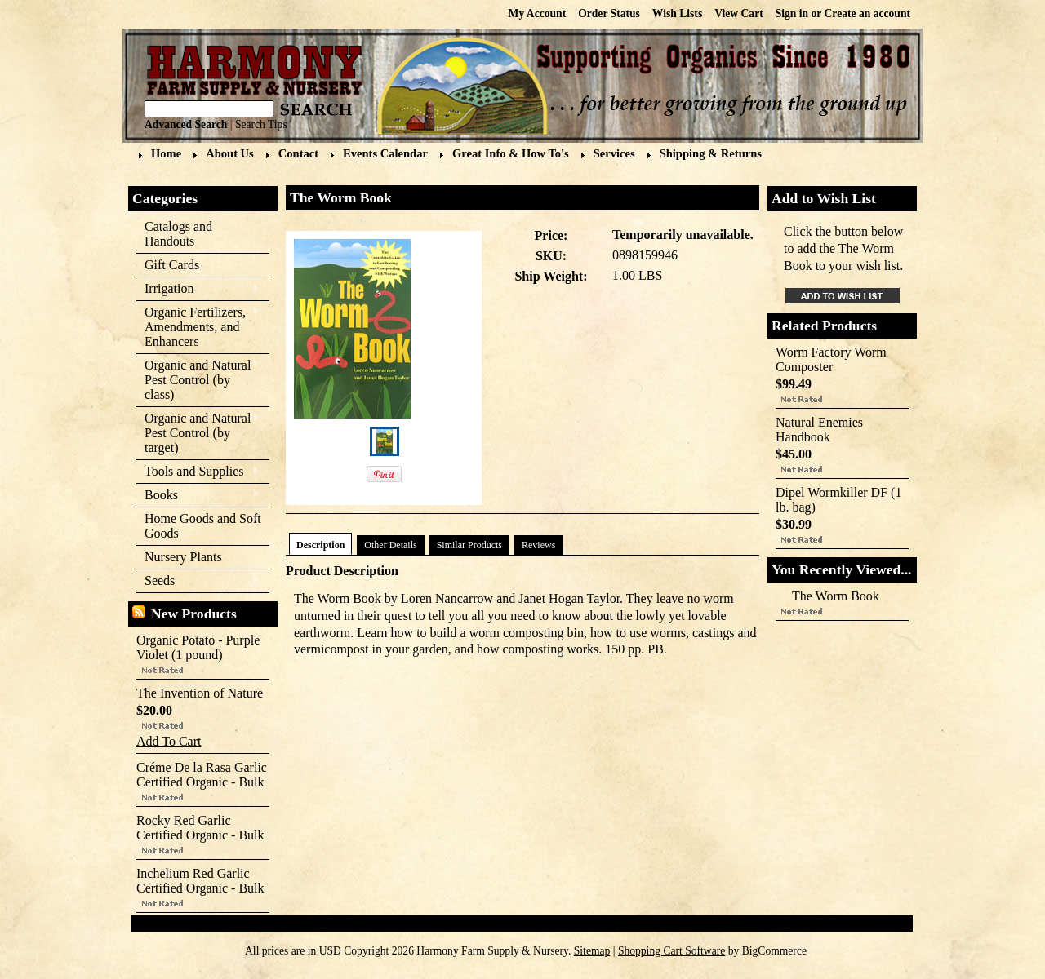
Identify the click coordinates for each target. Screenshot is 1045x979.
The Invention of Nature (199, 693)
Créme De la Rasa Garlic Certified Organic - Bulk (201, 774)
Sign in (792, 13)
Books (198, 495)
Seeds (198, 581)
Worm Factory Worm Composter (831, 359)
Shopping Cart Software (671, 951)
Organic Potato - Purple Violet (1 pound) (198, 647)
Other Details (390, 545)
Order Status (609, 13)
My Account (538, 13)
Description (320, 545)
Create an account (867, 13)
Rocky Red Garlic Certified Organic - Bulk (200, 827)
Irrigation (198, 289)
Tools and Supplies (198, 472)
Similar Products (469, 545)
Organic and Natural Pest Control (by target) (198, 432)
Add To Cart (168, 741)
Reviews (538, 545)
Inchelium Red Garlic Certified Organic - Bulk (200, 880)
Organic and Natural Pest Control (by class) (198, 379)
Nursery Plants (183, 557)
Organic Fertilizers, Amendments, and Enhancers (198, 326)
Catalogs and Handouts (178, 233)
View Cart (738, 13)
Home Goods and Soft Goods (198, 526)
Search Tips (261, 124)
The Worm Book (835, 596)
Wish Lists (677, 13)
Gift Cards (172, 265)
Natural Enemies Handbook (819, 429)
